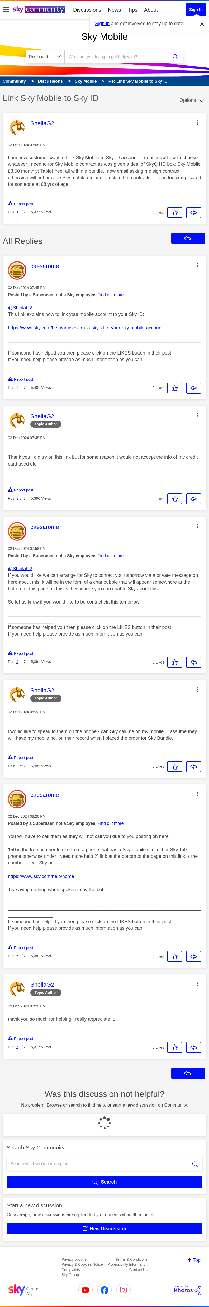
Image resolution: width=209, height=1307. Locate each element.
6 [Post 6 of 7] (17, 956)
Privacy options (74, 1259)
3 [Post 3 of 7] (17, 498)
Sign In (196, 9)
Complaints (70, 1270)
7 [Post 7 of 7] (17, 1047)
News (114, 10)
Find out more (111, 295)
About (151, 10)
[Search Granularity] (45, 56)
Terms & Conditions (132, 1259)
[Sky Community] (39, 9)
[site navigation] (6, 9)
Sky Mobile (104, 36)
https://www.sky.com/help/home (41, 876)
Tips (132, 10)
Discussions (87, 10)
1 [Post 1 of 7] (17, 212)
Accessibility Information (128, 1264)
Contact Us (138, 1270)
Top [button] (197, 1260)
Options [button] (187, 100)
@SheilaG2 (20, 307)
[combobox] (118, 56)
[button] (197, 122)
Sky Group (70, 1275)
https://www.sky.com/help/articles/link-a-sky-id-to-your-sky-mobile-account (85, 327)
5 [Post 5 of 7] (17, 766)
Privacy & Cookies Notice (82, 1264)
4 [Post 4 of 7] (17, 662)
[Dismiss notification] (202, 24)
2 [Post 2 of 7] (17, 387)
